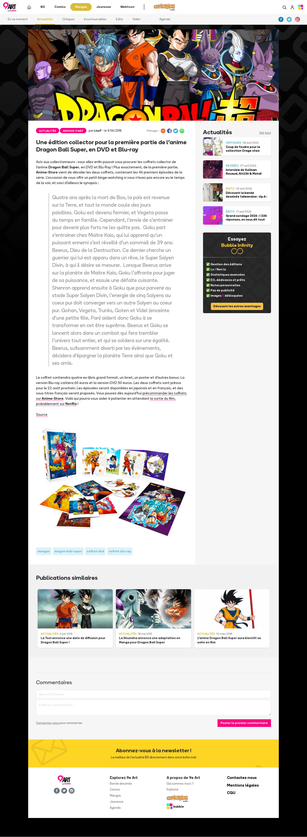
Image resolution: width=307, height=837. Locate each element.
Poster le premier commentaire (244, 723)
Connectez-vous (47, 723)
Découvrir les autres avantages (237, 306)
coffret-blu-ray (120, 551)
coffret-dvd (95, 551)
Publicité (172, 790)
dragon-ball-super (68, 551)
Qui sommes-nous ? (180, 784)
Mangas (115, 796)
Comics (115, 790)
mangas (44, 551)
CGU (231, 793)
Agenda (164, 19)
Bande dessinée (121, 784)
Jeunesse (116, 802)
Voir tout (265, 133)
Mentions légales (243, 785)
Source (41, 415)
